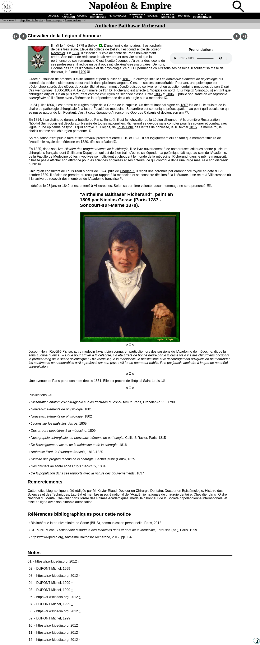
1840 (66, 186)
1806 (170, 94)
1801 (126, 79)
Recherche (238, 6)
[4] (186, 112)
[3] (165, 97)
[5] (96, 126)
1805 (158, 94)
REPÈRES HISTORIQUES (98, 15)
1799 (82, 72)
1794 (75, 53)
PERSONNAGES (118, 15)
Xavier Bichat (89, 86)
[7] (114, 141)
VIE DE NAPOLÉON (68, 15)
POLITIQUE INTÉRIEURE (167, 15)
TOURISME (184, 15)
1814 (37, 119)
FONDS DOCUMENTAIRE (202, 15)
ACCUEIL (53, 15)
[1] (88, 71)
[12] (50, 394)
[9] (121, 178)
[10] (209, 185)
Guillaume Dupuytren (82, 152)
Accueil (7, 6)
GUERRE (82, 15)
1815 (193, 127)
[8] (39, 163)
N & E (31, 20)
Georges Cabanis (143, 112)
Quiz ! (225, 6)
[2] (74, 90)
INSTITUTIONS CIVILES (137, 15)
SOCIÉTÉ (153, 15)
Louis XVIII (125, 127)
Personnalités (73, 20)
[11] (163, 380)
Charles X (127, 171)
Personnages (54, 20)
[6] (89, 130)
